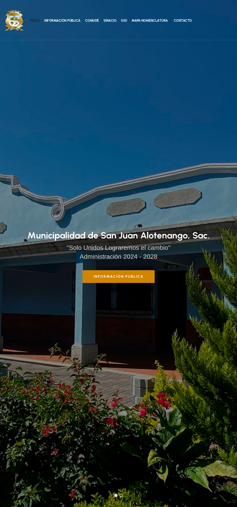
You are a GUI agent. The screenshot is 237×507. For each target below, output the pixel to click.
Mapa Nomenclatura (150, 20)
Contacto (183, 20)
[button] (116, 495)
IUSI (124, 20)
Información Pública (62, 20)
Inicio (35, 20)
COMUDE (92, 20)
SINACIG (110, 20)
